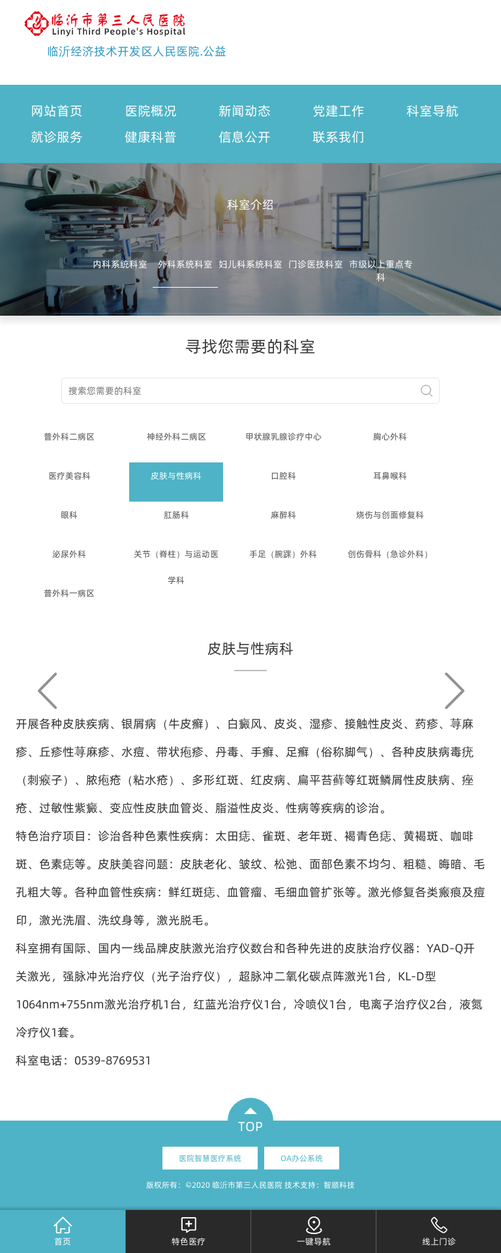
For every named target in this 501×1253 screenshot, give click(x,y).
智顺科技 (339, 1184)
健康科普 (151, 137)
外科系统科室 (185, 264)
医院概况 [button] (151, 111)
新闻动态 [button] (245, 111)
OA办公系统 (302, 1158)
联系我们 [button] (338, 137)
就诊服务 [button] (57, 137)
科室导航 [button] (432, 111)
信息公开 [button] (245, 137)
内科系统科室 (120, 264)
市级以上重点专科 (381, 271)
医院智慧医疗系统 (210, 1158)
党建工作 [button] (338, 111)
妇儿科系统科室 (250, 264)
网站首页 (57, 111)
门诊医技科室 (315, 264)
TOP (250, 1126)
